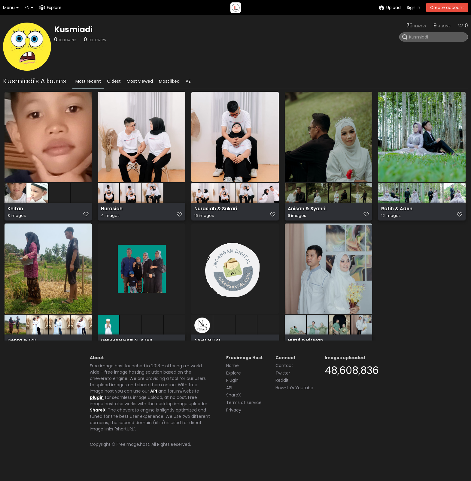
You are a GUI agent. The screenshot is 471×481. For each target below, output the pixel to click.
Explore (233, 388)
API (153, 406)
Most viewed (140, 81)
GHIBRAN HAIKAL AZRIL (125, 345)
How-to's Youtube (294, 403)
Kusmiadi (73, 29)
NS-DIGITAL (207, 345)
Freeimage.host (133, 460)
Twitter (282, 388)
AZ (188, 81)
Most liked (169, 81)
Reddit (282, 396)
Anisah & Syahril (305, 211)
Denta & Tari (21, 345)
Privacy (233, 425)
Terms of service (244, 418)
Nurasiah (111, 211)
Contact (284, 381)
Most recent (88, 81)
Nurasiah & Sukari (213, 211)
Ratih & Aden (395, 211)
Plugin (232, 396)
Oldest (114, 81)
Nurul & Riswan (304, 345)
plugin (97, 413)
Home (232, 381)
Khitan (15, 211)
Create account (447, 8)
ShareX (98, 425)
